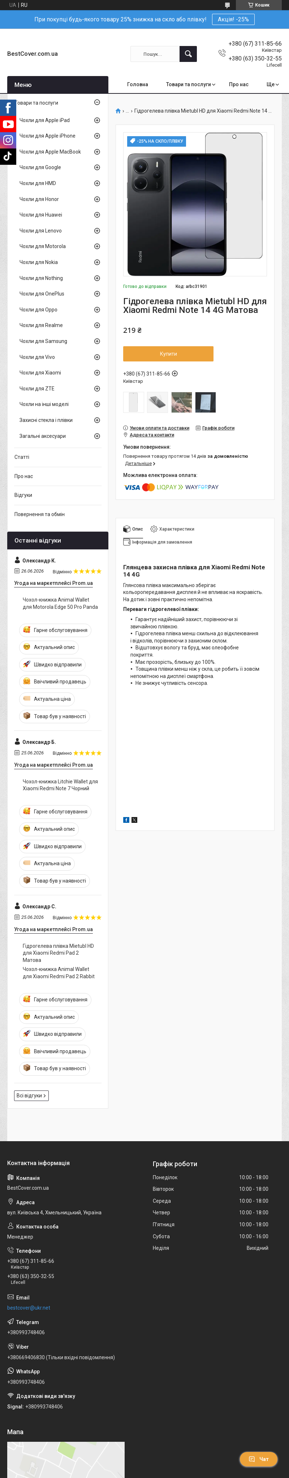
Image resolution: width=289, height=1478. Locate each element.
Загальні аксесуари (43, 436)
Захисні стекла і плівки (46, 420)
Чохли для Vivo (37, 357)
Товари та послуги (188, 84)
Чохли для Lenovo (41, 231)
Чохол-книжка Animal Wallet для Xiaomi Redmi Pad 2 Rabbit (59, 972)
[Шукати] (188, 54)
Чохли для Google (40, 167)
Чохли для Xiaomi (40, 373)
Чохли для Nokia (39, 262)
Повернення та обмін (39, 514)
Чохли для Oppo (38, 310)
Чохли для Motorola (43, 246)
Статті (21, 457)
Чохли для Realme (41, 325)
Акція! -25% (233, 19)
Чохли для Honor (39, 199)
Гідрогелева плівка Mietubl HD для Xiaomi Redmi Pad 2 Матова (58, 953)
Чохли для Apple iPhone (48, 136)
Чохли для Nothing (41, 278)
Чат (259, 1459)
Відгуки (23, 495)
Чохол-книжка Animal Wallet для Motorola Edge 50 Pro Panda (60, 603)
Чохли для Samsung (43, 341)
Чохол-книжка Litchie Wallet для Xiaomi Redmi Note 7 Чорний (60, 785)
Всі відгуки (29, 1095)
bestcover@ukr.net (28, 1308)
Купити (168, 354)
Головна (137, 84)
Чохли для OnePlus (42, 294)
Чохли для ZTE (37, 389)
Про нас (239, 84)
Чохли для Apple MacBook (50, 152)
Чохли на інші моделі (44, 404)
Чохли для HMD (38, 183)
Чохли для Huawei (41, 215)
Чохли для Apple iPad (45, 120)
